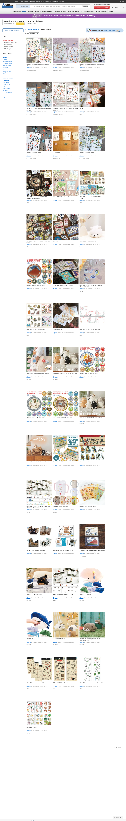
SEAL (4, 69)
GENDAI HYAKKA (8, 92)
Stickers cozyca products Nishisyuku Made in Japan (38, 109)
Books (111, 11)
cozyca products (7, 63)
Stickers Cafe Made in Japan (88, 506)
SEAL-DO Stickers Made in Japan (63, 285)
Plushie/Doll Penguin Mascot (88, 241)
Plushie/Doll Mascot (85, 594)
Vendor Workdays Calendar (12, 30)
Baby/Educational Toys (10, 42)
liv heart (5, 90)
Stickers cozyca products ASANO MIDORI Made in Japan (92, 65)
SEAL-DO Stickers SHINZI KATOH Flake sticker (91, 197)
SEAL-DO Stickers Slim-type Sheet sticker (92, 683)
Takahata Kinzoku (8, 78)
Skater (5, 57)
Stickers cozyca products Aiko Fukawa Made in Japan (37, 65)
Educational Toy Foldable (60, 506)
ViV (4, 94)
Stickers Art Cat (57, 329)
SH (4, 74)
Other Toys (7, 48)
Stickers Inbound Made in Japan (35, 285)
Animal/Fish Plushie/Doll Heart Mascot (37, 373)
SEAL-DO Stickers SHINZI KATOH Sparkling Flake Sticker (36, 197)
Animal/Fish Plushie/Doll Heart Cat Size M (92, 418)
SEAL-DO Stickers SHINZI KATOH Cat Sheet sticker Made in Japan (91, 286)
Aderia (5, 59)
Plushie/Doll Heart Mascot (34, 594)
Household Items (60, 11)
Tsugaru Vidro (7, 71)
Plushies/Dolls (8, 44)
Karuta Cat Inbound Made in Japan (63, 550)
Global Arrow (6, 88)
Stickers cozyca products (60, 64)
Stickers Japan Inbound (86, 462)
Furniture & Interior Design (44, 11)
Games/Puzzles (8, 46)
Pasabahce (6, 80)
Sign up (28, 67)
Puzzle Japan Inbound (59, 462)
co (3, 76)
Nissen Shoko (7, 65)
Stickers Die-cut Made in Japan (35, 550)
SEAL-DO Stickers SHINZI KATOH (90, 329)
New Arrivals (19, 11)
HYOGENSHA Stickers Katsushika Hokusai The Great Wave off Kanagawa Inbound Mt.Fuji (92, 551)
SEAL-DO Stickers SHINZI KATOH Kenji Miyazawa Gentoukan (38, 507)
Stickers (82, 108)
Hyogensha (6, 84)
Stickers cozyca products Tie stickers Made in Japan (65, 109)
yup (4, 97)
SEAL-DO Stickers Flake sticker (62, 197)
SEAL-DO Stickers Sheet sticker (35, 683)
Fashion (30, 11)
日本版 (122, 1)
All (25, 29)
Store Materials (89, 11)
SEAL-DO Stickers (31, 727)
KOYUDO (6, 82)
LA (4, 86)
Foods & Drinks (101, 11)
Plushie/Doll (56, 152)
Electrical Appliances (75, 11)
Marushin (5, 67)
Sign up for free (102, 7)
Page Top (118, 817)
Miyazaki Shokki (7, 61)
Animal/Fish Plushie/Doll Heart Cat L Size (65, 373)
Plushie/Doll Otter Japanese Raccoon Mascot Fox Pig (90, 639)
